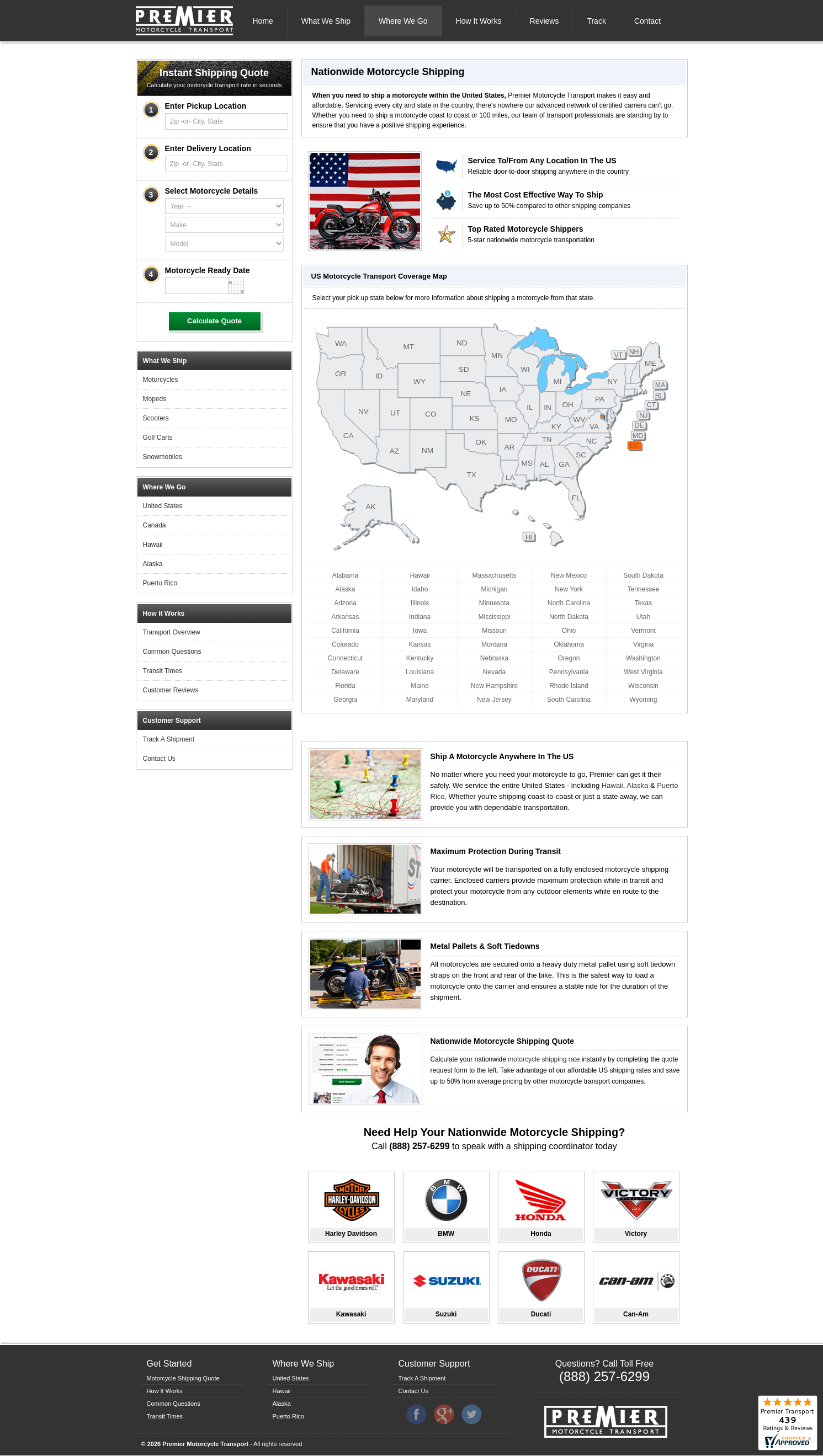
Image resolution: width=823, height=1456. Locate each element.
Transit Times (163, 671)
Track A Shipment (169, 739)
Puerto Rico (160, 583)
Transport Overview (171, 632)
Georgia (345, 699)
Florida (345, 686)
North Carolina (569, 603)
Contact (647, 21)
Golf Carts (158, 437)
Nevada (494, 672)
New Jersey (494, 699)
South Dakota (643, 575)
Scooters (156, 418)
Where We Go (403, 21)
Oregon (568, 658)
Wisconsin (643, 686)
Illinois (420, 603)
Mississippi (494, 617)
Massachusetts (494, 575)
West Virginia (643, 672)
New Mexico (569, 575)
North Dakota (568, 617)
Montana (494, 644)
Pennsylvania (568, 672)
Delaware (345, 672)
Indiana (420, 617)
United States (163, 506)
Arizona (345, 603)
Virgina (643, 644)
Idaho (419, 589)
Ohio (569, 630)
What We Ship (326, 21)
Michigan (494, 589)
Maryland (419, 699)
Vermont (643, 630)
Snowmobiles (162, 457)
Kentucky (419, 658)
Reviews (544, 21)
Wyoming (643, 699)
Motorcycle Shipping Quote (183, 1378)
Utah (643, 617)
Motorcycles (160, 379)
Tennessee (643, 589)
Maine (420, 686)
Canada (154, 525)
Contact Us (159, 758)
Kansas (419, 644)
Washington (643, 658)
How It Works (479, 21)
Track (596, 21)
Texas (643, 603)
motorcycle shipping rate (544, 1059)
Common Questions (172, 651)
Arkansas (345, 617)
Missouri (494, 630)
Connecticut (345, 658)
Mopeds (155, 399)
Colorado (345, 644)
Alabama (345, 575)
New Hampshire (494, 686)
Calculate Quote (214, 321)
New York (569, 589)
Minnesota (494, 603)
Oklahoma (569, 644)
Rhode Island (568, 686)
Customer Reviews (171, 690)
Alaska (153, 564)
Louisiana (420, 672)
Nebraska (494, 658)
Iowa (420, 630)
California (345, 630)
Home (263, 21)
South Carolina (569, 699)
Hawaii (153, 544)
